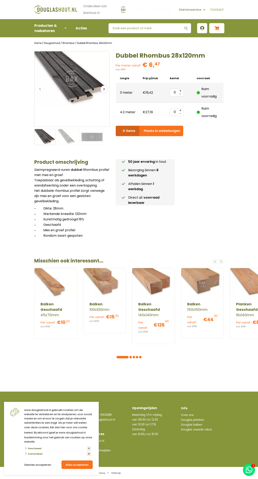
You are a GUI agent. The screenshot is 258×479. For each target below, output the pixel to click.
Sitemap (116, 473)
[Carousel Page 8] (140, 357)
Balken (96, 304)
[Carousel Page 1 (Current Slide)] (118, 357)
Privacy (101, 473)
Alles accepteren (77, 465)
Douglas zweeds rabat (196, 429)
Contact (217, 9)
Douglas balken (191, 425)
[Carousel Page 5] (130, 357)
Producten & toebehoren (48, 28)
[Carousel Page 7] (137, 357)
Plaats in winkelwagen (149, 131)
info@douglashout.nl (100, 420)
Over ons (187, 415)
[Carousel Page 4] (127, 357)
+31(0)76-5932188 (99, 415)
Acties (81, 28)
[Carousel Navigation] (218, 261)
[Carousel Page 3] (124, 357)
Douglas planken (192, 420)
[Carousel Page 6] (134, 357)
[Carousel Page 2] (121, 357)
